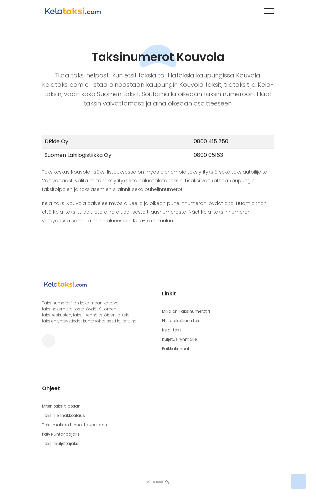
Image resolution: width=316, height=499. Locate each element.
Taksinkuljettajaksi (60, 443)
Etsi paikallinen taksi (182, 320)
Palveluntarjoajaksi (61, 434)
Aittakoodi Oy (158, 481)
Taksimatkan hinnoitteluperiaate (75, 425)
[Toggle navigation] (268, 11)
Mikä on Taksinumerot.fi (186, 311)
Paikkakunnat (175, 348)
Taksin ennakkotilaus (63, 415)
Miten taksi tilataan (61, 406)
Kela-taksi (172, 330)
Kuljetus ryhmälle (179, 339)
